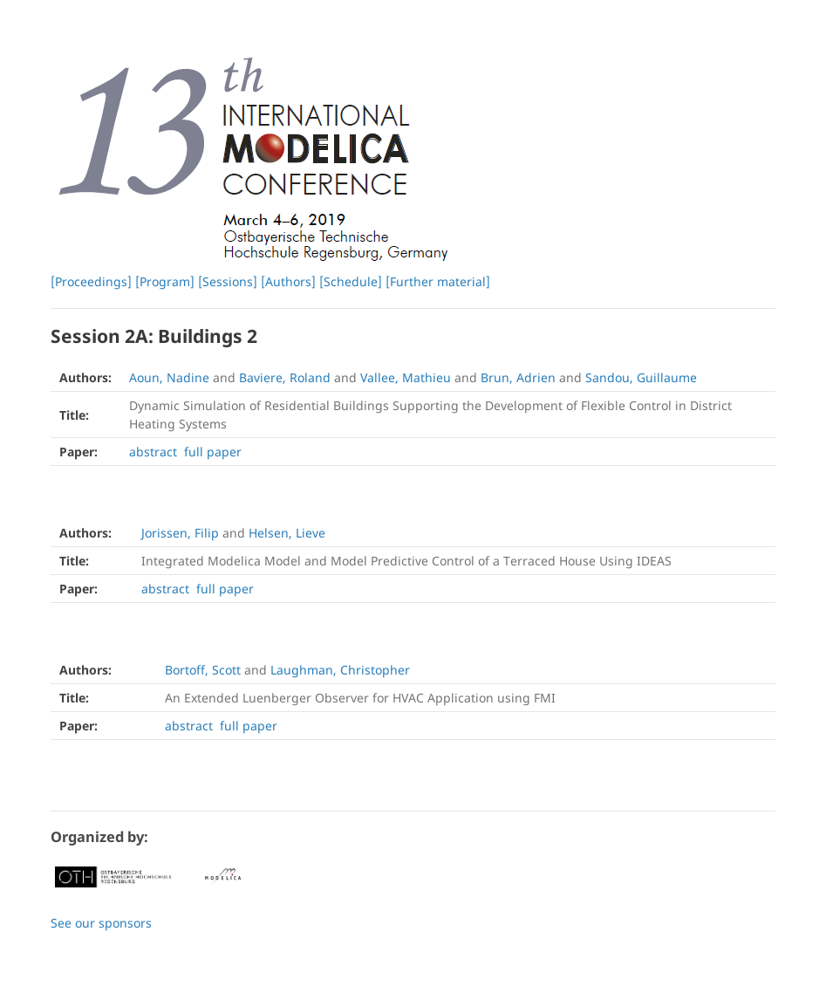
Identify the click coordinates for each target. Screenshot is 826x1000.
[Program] (165, 281)
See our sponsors (101, 922)
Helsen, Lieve (287, 532)
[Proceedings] (91, 281)
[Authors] (288, 281)
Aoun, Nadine (169, 377)
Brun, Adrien (518, 377)
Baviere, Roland (285, 377)
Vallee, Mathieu (405, 377)
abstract (153, 451)
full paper (213, 451)
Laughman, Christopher (340, 669)
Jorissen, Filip (180, 532)
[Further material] (438, 281)
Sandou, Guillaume (641, 377)
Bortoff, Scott (203, 669)
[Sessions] (227, 281)
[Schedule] (350, 281)
